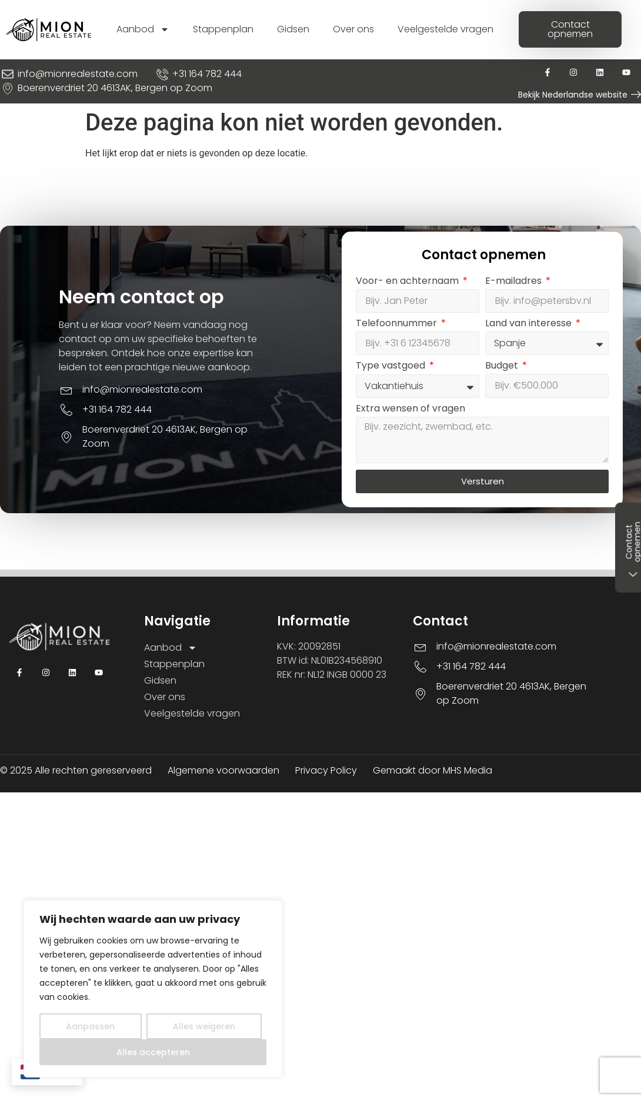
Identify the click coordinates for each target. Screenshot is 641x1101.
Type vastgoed (393, 367)
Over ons (353, 29)
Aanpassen (90, 1026)
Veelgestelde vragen (445, 29)
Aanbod (142, 29)
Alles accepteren (153, 1052)
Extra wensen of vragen (412, 410)
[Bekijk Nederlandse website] (636, 94)
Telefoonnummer (399, 324)
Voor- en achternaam (410, 282)
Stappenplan (223, 29)
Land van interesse (531, 324)
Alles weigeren (204, 1026)
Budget (504, 367)
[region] (153, 988)
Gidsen (293, 29)
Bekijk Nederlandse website (572, 95)
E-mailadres (516, 282)
